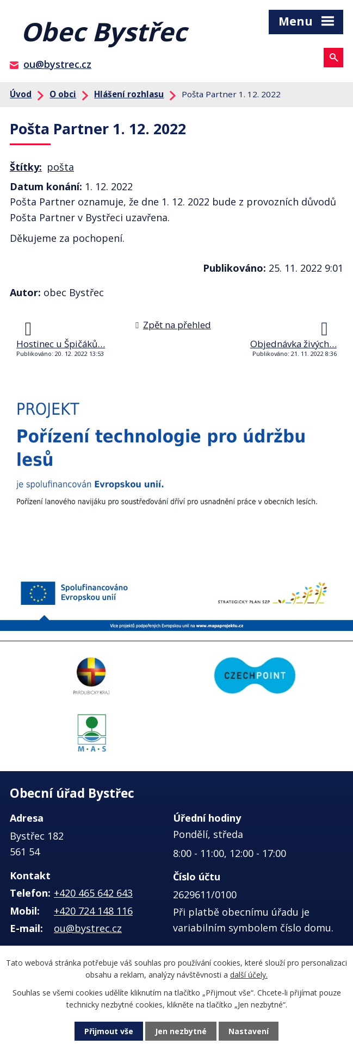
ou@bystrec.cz (57, 64)
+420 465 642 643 (93, 892)
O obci (62, 94)
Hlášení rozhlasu (129, 94)
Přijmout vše (108, 1031)
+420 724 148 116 (93, 910)
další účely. (249, 974)
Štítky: (26, 166)
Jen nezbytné (181, 1031)
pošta (60, 166)
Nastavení (248, 1031)
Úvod (21, 94)
